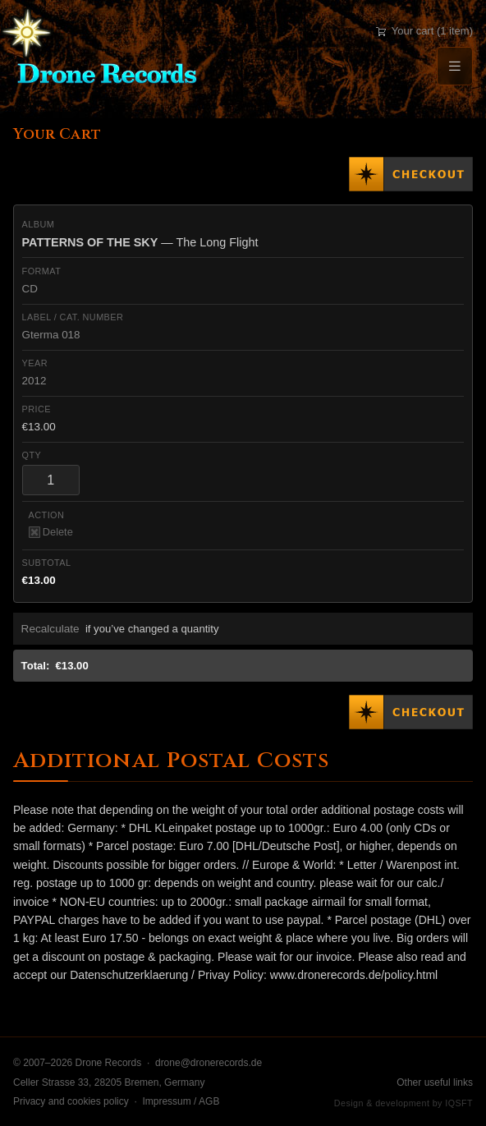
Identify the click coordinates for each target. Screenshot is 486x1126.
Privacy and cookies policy (71, 1101)
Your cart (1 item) (424, 31)
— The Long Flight (140, 242)
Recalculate (50, 629)
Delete (51, 532)
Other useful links (435, 1082)
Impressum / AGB (180, 1101)
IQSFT (459, 1103)
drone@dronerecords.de (208, 1063)
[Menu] (455, 66)
